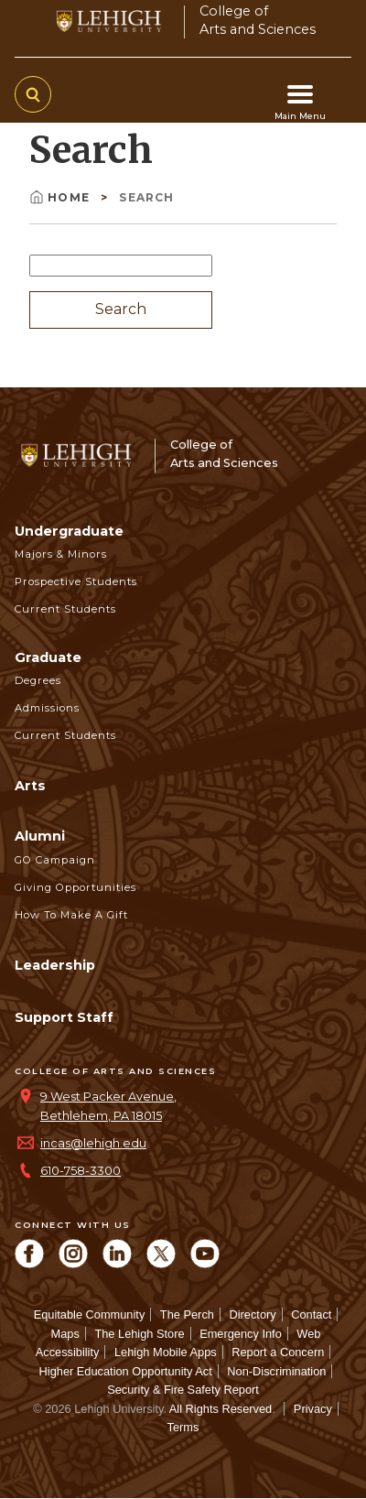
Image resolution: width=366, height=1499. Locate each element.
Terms (183, 1427)
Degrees (38, 680)
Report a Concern (277, 1352)
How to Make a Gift (71, 914)
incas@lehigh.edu (93, 1143)
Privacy (313, 1409)
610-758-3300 (80, 1171)
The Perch (187, 1314)
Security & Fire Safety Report (183, 1389)
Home (61, 197)
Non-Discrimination (276, 1371)
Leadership (55, 965)
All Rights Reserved (220, 1409)
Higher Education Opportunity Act (125, 1371)
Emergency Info (240, 1334)
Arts (30, 785)
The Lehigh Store (139, 1334)
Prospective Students (76, 581)
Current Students (65, 609)
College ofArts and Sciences (257, 20)
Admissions (47, 707)
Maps (65, 1334)
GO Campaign (55, 859)
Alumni (40, 836)
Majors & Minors (61, 554)
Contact (311, 1314)
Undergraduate (69, 531)
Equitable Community (89, 1314)
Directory (252, 1314)
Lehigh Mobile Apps (165, 1352)
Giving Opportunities (75, 887)
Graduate (48, 657)
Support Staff (64, 1017)
